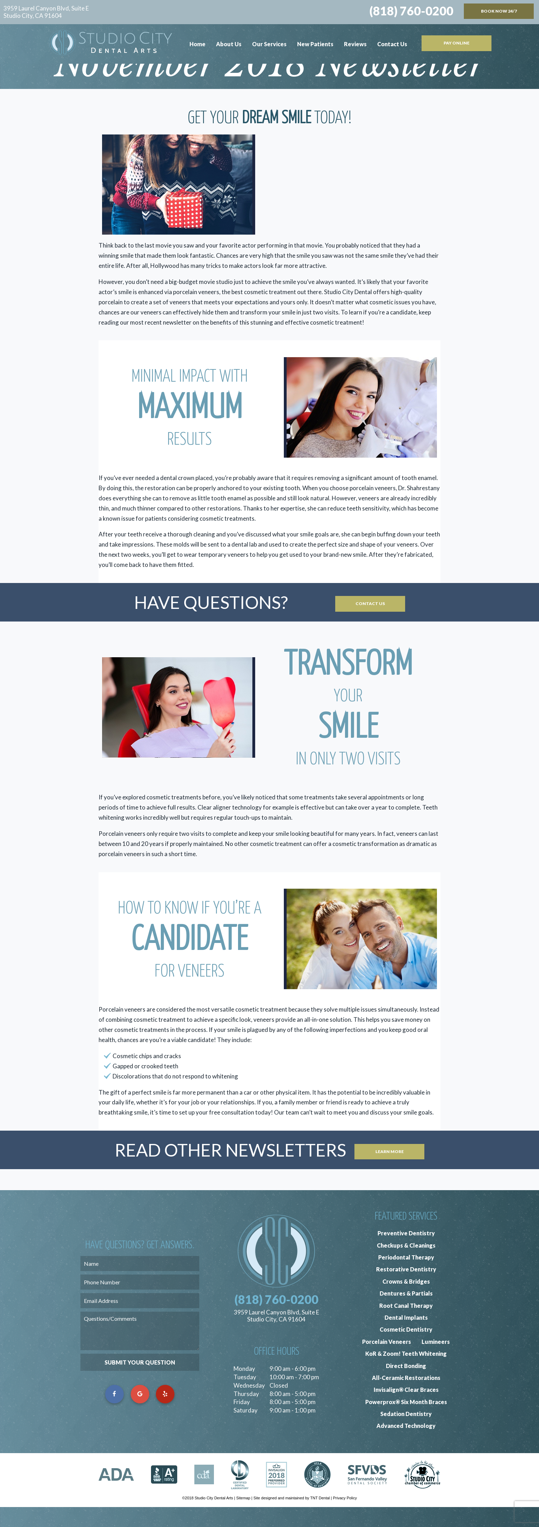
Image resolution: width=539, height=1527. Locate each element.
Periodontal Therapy (406, 1277)
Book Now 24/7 (499, 11)
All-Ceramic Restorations (406, 1397)
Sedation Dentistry (406, 1433)
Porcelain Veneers (386, 1361)
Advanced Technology (406, 1446)
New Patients (315, 44)
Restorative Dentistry (406, 1289)
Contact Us (392, 44)
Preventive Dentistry (406, 1253)
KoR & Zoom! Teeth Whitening (406, 1373)
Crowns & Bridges (406, 1301)
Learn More (389, 1169)
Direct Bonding (406, 1385)
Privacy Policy (345, 1518)
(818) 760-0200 (411, 11)
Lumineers (436, 1361)
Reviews (355, 44)
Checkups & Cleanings (406, 1265)
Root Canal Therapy (406, 1325)
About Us (229, 44)
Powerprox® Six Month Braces (406, 1421)
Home (197, 44)
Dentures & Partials (406, 1313)
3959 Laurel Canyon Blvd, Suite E (46, 12)
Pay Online (456, 43)
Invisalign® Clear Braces (406, 1409)
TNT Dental (320, 1518)
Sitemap (243, 1518)
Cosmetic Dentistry (406, 1349)
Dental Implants (406, 1337)
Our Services (269, 44)
